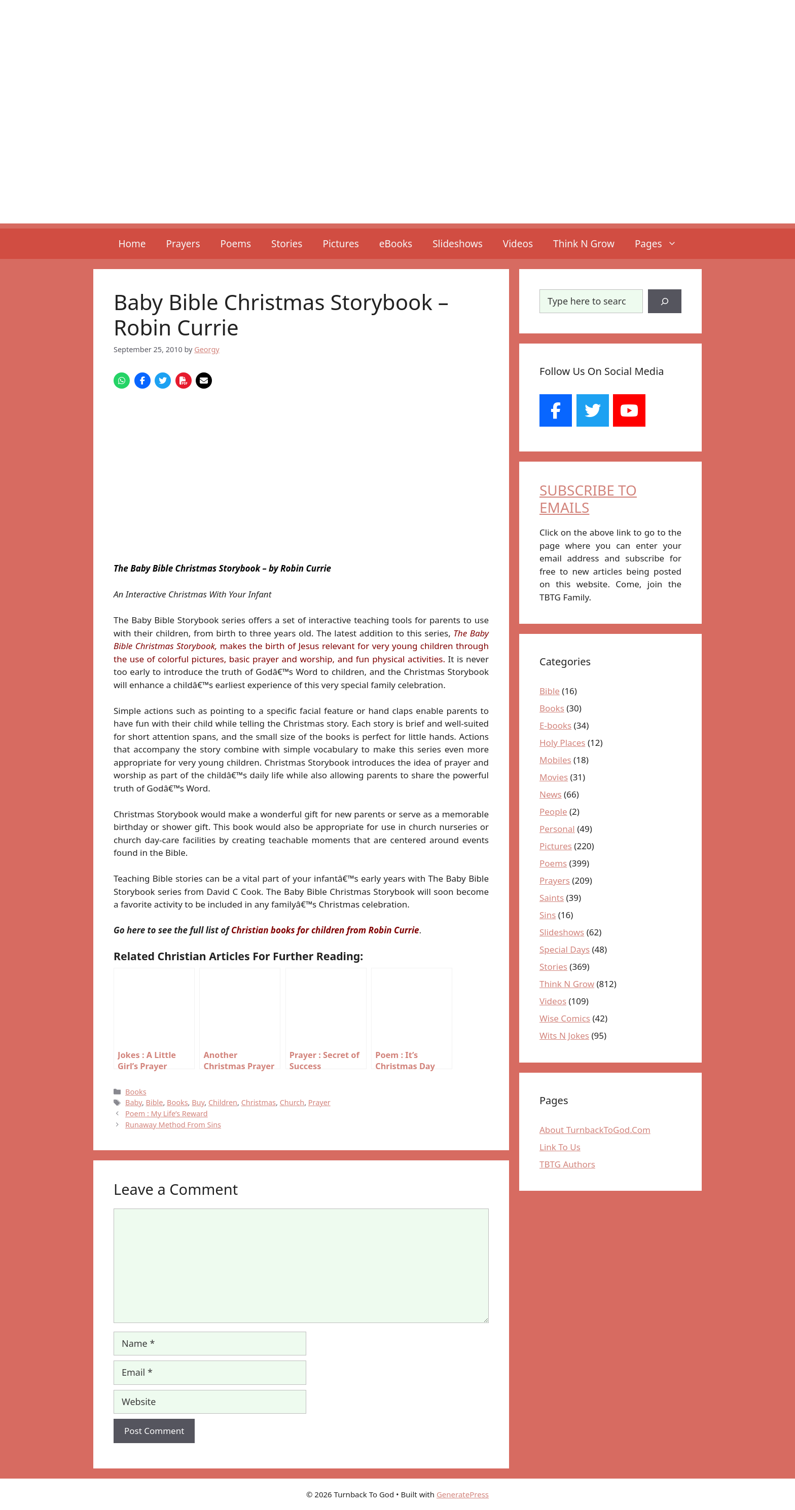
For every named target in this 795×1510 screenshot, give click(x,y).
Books (135, 1092)
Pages (661, 244)
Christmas (258, 1102)
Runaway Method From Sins (173, 1124)
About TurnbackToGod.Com (595, 1130)
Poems (236, 243)
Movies (553, 777)
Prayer (319, 1102)
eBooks (395, 243)
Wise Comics (564, 1018)
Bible (154, 1102)
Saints (551, 897)
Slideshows (457, 243)
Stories (286, 243)
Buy (198, 1102)
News (550, 794)
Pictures (340, 243)
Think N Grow (584, 243)
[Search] (664, 301)
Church (292, 1102)
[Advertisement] (397, 152)
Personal (557, 829)
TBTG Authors (567, 1164)
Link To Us (560, 1147)
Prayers (183, 243)
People (553, 811)
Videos (518, 243)
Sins (547, 915)
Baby (133, 1102)
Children (222, 1102)
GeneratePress (463, 1494)
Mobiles (555, 760)
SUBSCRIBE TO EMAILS (588, 498)
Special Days (564, 949)
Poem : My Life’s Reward (166, 1113)
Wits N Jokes (564, 1035)
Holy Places (562, 742)
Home (132, 243)
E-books (555, 725)
